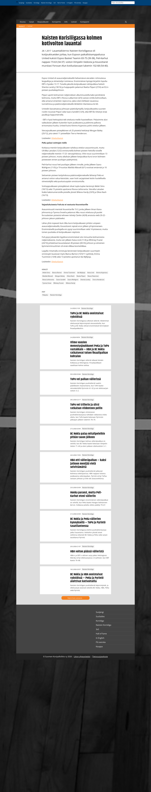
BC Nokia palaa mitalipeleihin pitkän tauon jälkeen (87, 435)
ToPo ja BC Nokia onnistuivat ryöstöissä (87, 315)
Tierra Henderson (98, 280)
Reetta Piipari (81, 276)
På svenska (77, 3)
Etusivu (23, 22)
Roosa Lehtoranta (48, 280)
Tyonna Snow (46, 283)
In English (70, 3)
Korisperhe (56, 22)
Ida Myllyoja (81, 273)
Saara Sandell (60, 280)
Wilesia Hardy (70, 283)
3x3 (54, 3)
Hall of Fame (61, 3)
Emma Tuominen (69, 273)
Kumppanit (84, 22)
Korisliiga (36, 3)
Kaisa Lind (90, 273)
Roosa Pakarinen (93, 276)
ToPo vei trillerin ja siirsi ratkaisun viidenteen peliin (86, 406)
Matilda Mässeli (47, 276)
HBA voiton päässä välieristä (87, 551)
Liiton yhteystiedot (82, 656)
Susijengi (21, 3)
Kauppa (85, 3)
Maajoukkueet (42, 22)
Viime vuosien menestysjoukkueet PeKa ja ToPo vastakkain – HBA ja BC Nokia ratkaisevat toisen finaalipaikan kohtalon (89, 349)
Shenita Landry (85, 280)
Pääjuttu (45, 295)
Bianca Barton (57, 273)
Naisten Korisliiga (46, 3)
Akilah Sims (46, 273)
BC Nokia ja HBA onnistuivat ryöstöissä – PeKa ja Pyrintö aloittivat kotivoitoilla (86, 578)
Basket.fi (22, 26)
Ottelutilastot (57, 138)
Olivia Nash (70, 276)
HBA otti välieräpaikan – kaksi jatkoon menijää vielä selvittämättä (88, 464)
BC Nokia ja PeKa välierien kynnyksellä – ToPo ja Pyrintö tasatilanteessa (87, 522)
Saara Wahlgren (73, 280)
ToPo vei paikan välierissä (85, 379)
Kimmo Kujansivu (101, 273)
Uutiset (74, 22)
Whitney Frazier (58, 283)
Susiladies (29, 3)
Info (65, 22)
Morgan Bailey (60, 276)
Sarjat (31, 22)
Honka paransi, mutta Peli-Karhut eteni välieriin (86, 494)
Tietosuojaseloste (100, 656)
